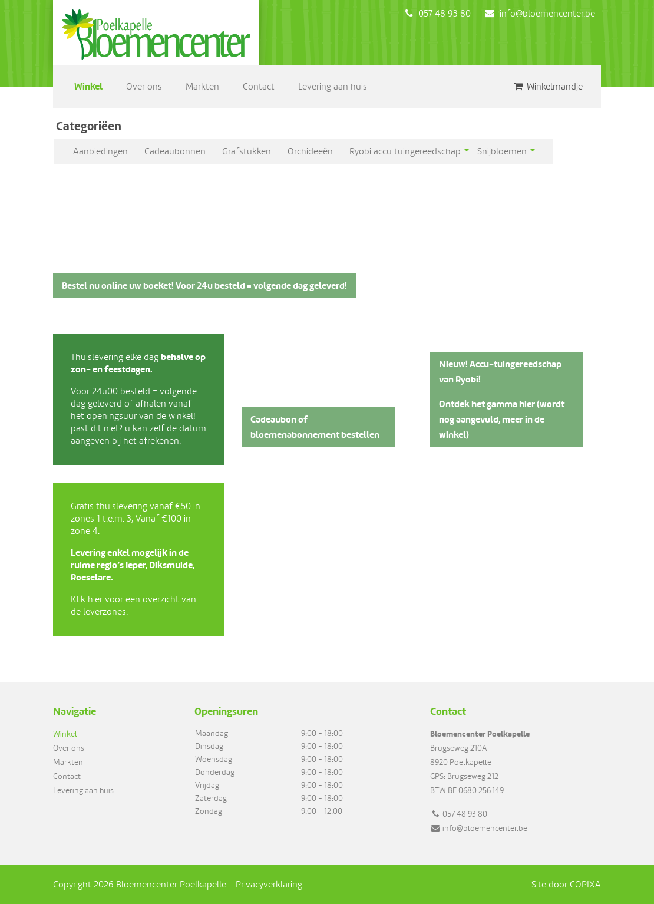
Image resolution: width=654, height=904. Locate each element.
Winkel (88, 87)
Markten (202, 86)
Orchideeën (310, 151)
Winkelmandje (548, 86)
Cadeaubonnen (175, 151)
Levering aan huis (332, 86)
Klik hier (87, 599)
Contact (259, 86)
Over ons (144, 86)
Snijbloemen (502, 151)
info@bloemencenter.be (540, 13)
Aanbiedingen (100, 151)
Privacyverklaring (269, 884)
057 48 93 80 (438, 13)
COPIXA (585, 884)
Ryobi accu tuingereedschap (405, 151)
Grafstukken (246, 151)
